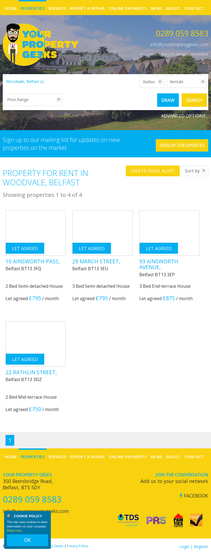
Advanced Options (183, 114)
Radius (149, 81)
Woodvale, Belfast (25, 81)
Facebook (194, 494)
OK (27, 542)
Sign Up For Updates (175, 141)
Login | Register (193, 544)
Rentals (176, 81)
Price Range (18, 99)
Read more (14, 535)
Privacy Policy (77, 544)
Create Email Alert (152, 169)
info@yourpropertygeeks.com (179, 44)
